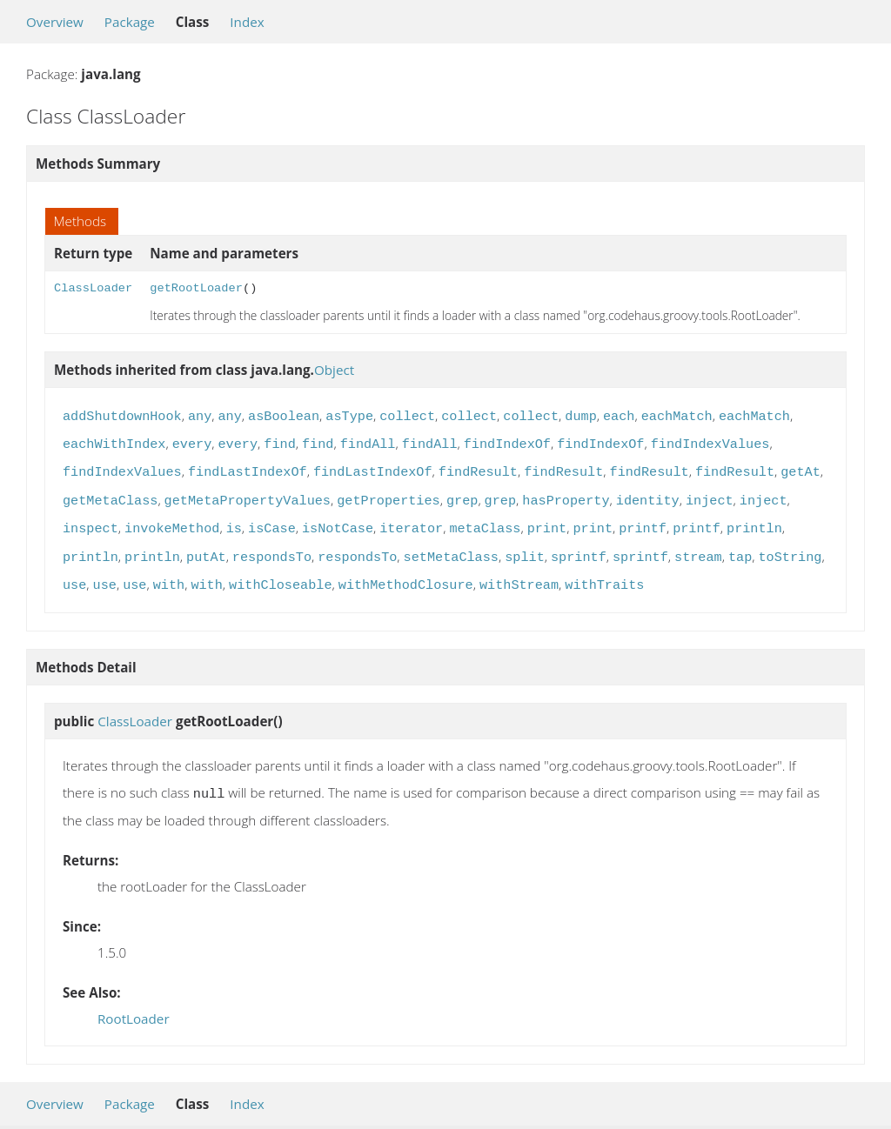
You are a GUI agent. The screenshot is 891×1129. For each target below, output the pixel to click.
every (192, 441)
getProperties (388, 494)
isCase (272, 520)
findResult (478, 467)
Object (334, 369)
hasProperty (565, 494)
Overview (55, 21)
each (618, 415)
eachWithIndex (114, 441)
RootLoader (133, 1004)
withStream (519, 573)
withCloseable (280, 573)
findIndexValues (710, 441)
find (279, 441)
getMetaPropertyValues (247, 494)
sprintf (578, 547)
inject (710, 494)
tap (740, 547)
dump (580, 415)
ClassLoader (93, 288)
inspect (90, 520)
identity (648, 494)
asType (349, 415)
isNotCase (337, 520)
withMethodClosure (405, 573)
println (754, 520)
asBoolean (283, 415)
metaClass (484, 520)
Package (129, 21)
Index (247, 21)
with (168, 573)
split (525, 547)
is (234, 520)
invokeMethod (171, 520)
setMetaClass (451, 547)
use (74, 573)
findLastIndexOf (247, 467)
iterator (411, 520)
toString (789, 547)
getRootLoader (196, 288)
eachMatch (677, 415)
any (199, 415)
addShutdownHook (122, 415)
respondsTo (272, 547)
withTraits (604, 573)
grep (462, 494)
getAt (800, 467)
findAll (368, 441)
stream (698, 547)
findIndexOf (507, 441)
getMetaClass (110, 494)
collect (407, 415)
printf (643, 520)
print (547, 520)
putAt (206, 547)
